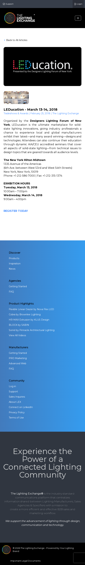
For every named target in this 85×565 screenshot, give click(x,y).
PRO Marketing (18, 358)
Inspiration (15, 263)
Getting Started (18, 286)
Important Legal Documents (25, 561)
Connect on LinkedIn (21, 407)
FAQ (11, 291)
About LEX (15, 401)
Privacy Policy (17, 412)
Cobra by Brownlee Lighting (25, 314)
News (12, 268)
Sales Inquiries (17, 396)
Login (78, 4)
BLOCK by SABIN (19, 324)
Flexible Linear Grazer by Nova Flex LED (31, 309)
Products (14, 258)
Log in (12, 386)
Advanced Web (17, 363)
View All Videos (17, 335)
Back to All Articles (15, 40)
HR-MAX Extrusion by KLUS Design (29, 319)
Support (8, 4)
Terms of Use (16, 417)
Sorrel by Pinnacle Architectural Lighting (31, 330)
